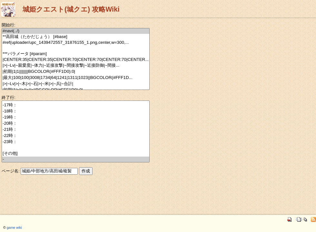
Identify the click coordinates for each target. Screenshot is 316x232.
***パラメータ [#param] (75, 54)
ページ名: (11, 171)
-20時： (75, 124)
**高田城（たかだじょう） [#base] (75, 37)
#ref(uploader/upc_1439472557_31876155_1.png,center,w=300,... (75, 42)
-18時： (75, 111)
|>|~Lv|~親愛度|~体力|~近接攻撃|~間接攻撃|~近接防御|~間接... (75, 66)
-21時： (75, 130)
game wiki (14, 227)
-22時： (75, 136)
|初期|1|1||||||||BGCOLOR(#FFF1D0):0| (75, 72)
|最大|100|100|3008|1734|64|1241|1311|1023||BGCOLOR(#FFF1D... (75, 78)
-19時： (75, 117)
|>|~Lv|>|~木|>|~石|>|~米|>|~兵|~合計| (75, 84)
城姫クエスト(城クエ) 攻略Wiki (71, 9)
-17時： (75, 105)
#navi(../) (75, 31)
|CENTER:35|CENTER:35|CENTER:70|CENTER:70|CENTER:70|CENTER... (75, 60)
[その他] (75, 153)
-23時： (75, 142)
